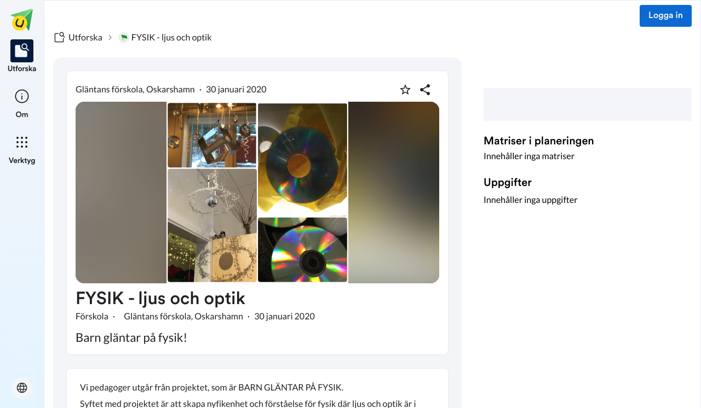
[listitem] (22, 56)
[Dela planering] (425, 90)
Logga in (665, 15)
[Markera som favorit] (405, 90)
